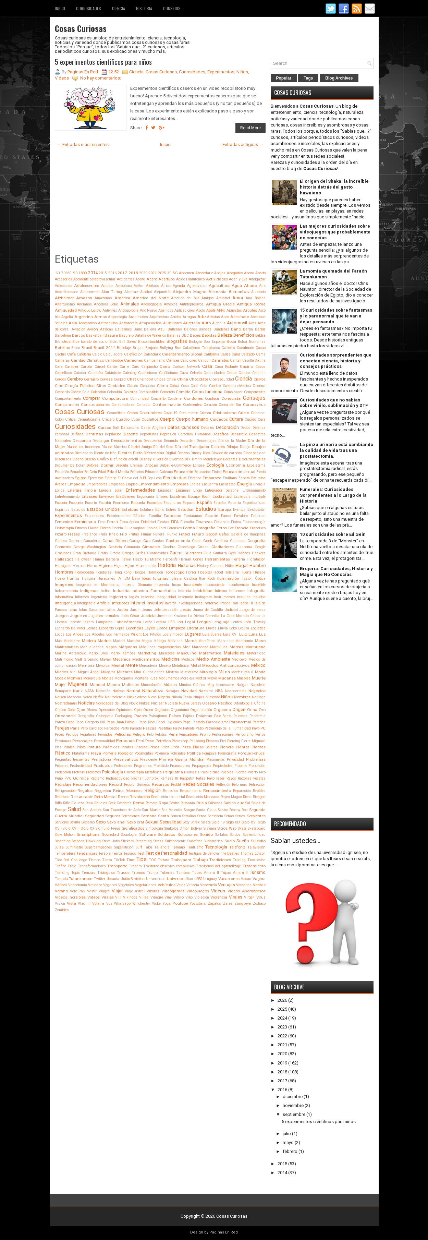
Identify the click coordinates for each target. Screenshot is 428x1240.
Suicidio (258, 841)
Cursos (104, 427)
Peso (149, 740)
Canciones (188, 360)
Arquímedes (138, 317)
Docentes (230, 459)
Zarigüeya (242, 903)
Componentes (255, 392)
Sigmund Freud (108, 828)
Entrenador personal (222, 490)
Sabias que (233, 802)
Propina (240, 765)
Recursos (160, 784)
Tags (308, 78)
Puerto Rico (256, 772)
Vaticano (95, 885)
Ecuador (76, 472)
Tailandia (162, 847)
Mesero (165, 665)
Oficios (60, 710)
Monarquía (92, 678)
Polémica (162, 753)
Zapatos (214, 903)
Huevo (60, 578)
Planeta (227, 747)
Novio (133, 703)
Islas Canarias (91, 609)
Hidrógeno (63, 566)
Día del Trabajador (192, 446)
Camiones (133, 360)
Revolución (140, 796)
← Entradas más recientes (83, 144)
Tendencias (86, 853)
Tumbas (183, 872)
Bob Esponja (214, 341)
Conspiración (67, 404)
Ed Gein (90, 472)
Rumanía (188, 803)
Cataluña (95, 373)
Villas (144, 897)
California (211, 354)
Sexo (101, 821)
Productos (103, 765)
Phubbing (197, 741)
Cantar (235, 360)
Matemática (210, 653)
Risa (89, 803)
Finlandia (222, 522)
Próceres (62, 765)
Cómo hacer (233, 392)
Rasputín (187, 778)
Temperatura (65, 853)
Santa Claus (206, 810)
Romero (151, 803)
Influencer (237, 591)
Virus (261, 897)
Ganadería (91, 541)
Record (115, 784)
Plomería (109, 753)
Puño (59, 778)
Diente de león (105, 453)
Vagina (259, 878)
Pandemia (257, 716)
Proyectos (93, 772)
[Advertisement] (160, 204)
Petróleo (163, 740)
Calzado (248, 354)
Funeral (159, 534)
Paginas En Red (223, 1232)
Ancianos (84, 304)
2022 (282, 1035)
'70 (63, 273)
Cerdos (60, 379)
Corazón (210, 404)
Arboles (250, 310)
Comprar (91, 398)
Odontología (243, 703)
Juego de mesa (252, 609)
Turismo (258, 872)
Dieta (138, 452)
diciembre (293, 1096)
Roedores (124, 803)
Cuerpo (167, 419)
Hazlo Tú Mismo (147, 559)
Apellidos (165, 310)
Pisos (154, 747)
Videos (62, 78)
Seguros (112, 816)
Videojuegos (197, 891)
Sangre (189, 810)
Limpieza (177, 628)
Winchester (141, 903)
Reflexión (223, 784)
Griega (128, 553)
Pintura (94, 747)
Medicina (170, 659)
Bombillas (257, 341)
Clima (162, 385)
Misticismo (189, 672)
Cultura (236, 419)
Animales (129, 303)
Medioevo (239, 659)
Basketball (94, 335)
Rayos (231, 778)
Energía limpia (82, 490)
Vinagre (156, 897)
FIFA (175, 521)
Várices (61, 885)
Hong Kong (122, 572)
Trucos (123, 872)
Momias (74, 678)
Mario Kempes (122, 653)
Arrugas (189, 317)
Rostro (174, 803)
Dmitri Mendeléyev (207, 459)
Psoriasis (191, 772)
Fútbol (184, 534)
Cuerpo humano (192, 419)
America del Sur (185, 298)
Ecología (215, 465)
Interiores (120, 603)
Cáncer (172, 360)
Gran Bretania (84, 553)
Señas (229, 816)
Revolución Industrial (168, 797)
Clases (132, 386)
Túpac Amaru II (234, 872)
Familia (155, 516)
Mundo (113, 684)
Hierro (92, 566)
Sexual (151, 821)
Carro (165, 366)
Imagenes (64, 584)
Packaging (123, 716)
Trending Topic (67, 872)
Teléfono (237, 847)
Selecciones (131, 816)
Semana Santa (155, 816)
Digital (171, 453)
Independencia (66, 591)
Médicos (188, 659)
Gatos (196, 541)
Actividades (217, 279)
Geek (207, 540)
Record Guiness (137, 784)
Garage (135, 541)
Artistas (213, 317)
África (166, 286)
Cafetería (84, 354)
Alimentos (239, 291)
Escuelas (154, 503)
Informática (64, 597)
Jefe (157, 609)
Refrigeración (65, 790)
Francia (241, 528)
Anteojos (171, 304)
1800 (82, 273)
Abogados (235, 273)
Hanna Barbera (106, 559)
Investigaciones (190, 603)
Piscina (141, 747)
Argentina (83, 316)
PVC (67, 778)
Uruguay (210, 879)
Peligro (139, 734)
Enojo (197, 490)
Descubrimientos (126, 440)
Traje (72, 866)
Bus (178, 348)
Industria (121, 590)
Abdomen (186, 273)
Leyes (150, 628)
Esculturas (172, 503)
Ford (162, 528)
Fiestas (163, 522)
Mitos (224, 671)
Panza (60, 722)
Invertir (170, 603)
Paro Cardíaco (92, 728)
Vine (168, 897)
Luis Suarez (212, 634)
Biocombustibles (151, 341)
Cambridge (114, 360)
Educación (183, 471)
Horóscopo (174, 572)
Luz (262, 634)
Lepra (119, 628)
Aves (252, 323)
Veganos (110, 885)
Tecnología (216, 847)
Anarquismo (65, 304)
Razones (245, 778)
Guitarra (220, 553)
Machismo (71, 641)
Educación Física (208, 472)
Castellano (63, 373)
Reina (118, 790)
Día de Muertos (114, 447)
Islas (73, 609)
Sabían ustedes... (295, 840)
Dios (206, 453)
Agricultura (219, 285)
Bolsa (242, 341)
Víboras (153, 891)
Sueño (242, 840)
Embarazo (212, 477)
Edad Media (118, 471)
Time (130, 860)
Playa (96, 753)
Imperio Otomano (137, 584)
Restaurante (82, 796)
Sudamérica (213, 841)
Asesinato (239, 316)
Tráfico (60, 866)
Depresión (168, 434)
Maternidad (256, 653)
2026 (282, 1000)
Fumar (146, 534)
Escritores (121, 503)
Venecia (192, 885)
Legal (190, 621)
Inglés (134, 597)
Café (71, 354)
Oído (71, 710)
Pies (58, 747)
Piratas (127, 747)
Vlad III (84, 903)
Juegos (62, 615)
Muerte (259, 678)
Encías (194, 484)
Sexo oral (135, 822)
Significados (133, 828)
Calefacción (133, 354)
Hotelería (231, 572)
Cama (261, 354)
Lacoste (75, 622)
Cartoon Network (186, 366)
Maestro (133, 641)
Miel (73, 672)
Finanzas (204, 521)
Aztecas (106, 329)
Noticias (86, 703)
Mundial (97, 684)
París (75, 728)
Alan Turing (111, 292)
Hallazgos (64, 559)
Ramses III (169, 778)
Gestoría (115, 547)
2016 (112, 273)
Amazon (84, 298)
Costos (132, 413)
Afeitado (152, 286)
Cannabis (220, 360)
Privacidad (235, 759)
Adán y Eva (238, 279)
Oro (262, 709)
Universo (175, 878)
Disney (145, 459)
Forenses (174, 528)
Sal (247, 803)
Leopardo (106, 628)
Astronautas (108, 323)
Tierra (107, 860)
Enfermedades (140, 490)
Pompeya (209, 753)
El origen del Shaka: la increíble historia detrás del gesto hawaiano (334, 187)
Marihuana (255, 647)
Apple (211, 310)
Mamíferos (207, 641)
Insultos (259, 597)
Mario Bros (98, 653)
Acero (151, 279)
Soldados (166, 834)
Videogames (172, 891)
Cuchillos (150, 419)
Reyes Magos (231, 797)
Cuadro (123, 419)
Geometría (63, 547)
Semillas (189, 816)
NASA (89, 691)
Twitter (99, 879)
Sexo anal (116, 822)
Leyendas (134, 628)
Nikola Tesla (181, 697)
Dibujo (245, 447)
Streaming (144, 841)
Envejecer (106, 496)
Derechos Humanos (194, 434)
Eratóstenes (125, 496)
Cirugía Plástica (80, 385)
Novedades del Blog (112, 703)
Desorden (187, 440)
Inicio (60, 8)
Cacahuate (245, 348)
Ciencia (118, 8)
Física (236, 522)
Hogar (241, 565)
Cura (262, 419)
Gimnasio (151, 546)
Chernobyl (145, 379)
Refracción (257, 784)
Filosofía (187, 522)
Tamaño (178, 847)
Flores (105, 528)
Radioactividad (118, 778)
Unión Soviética (133, 879)
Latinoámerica (127, 621)
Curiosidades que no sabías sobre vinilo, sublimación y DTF (334, 402)
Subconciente (175, 841)
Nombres (242, 697)
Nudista (171, 703)
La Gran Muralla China (240, 616)
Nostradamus (66, 703)
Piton (165, 747)
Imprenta (162, 584)
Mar (186, 647)
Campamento (154, 360)
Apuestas (234, 310)
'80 (68, 273)
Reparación (242, 790)
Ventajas (226, 884)
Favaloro (241, 516)
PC (263, 728)
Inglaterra (118, 596)
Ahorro (250, 285)
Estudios (205, 509)
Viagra (104, 891)
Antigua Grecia (220, 304)
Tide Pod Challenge (71, 860)
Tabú (148, 847)
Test (141, 853)
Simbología (154, 828)
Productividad (81, 765)
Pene (173, 734)
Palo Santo (223, 716)
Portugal (259, 753)
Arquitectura (159, 317)
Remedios (170, 790)
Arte (201, 316)
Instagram (203, 597)
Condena (175, 398)
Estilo (159, 509)
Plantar (242, 747)
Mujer (60, 684)
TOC (152, 860)
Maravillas (219, 647)
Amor (237, 297)
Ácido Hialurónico (190, 279)
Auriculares (172, 323)
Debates (207, 427)
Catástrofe (113, 373)
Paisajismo (158, 716)
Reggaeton (103, 790)
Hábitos (243, 553)
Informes (82, 597)
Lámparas (104, 622)
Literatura (196, 628)
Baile (138, 329)
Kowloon (180, 616)
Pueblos (227, 772)
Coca (185, 386)
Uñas (188, 879)
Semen (176, 816)
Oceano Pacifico (217, 703)
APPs (221, 310)
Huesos (259, 572)
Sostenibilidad (254, 834)
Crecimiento (188, 413)
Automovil (237, 322)
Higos (118, 566)
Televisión (256, 847)
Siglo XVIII (71, 828)
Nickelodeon (137, 697)
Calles (225, 354)
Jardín (135, 609)
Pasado (136, 728)
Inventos (155, 602)
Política (194, 753)
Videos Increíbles (70, 897)
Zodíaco (259, 903)
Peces (59, 734)
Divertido (176, 459)
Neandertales (235, 691)
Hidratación (256, 559)
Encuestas (227, 484)
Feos (102, 522)
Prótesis (78, 772)
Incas (176, 584)
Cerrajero (91, 379)
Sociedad (110, 834)
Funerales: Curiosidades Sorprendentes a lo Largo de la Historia (333, 495)
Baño (236, 329)
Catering (129, 373)
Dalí (116, 427)
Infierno (221, 591)
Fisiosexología (254, 522)
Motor (200, 678)
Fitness (81, 528)
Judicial (231, 609)
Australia (191, 323)
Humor (73, 578)
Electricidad (174, 477)
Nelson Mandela (68, 697)
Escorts (91, 503)
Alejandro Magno (189, 291)
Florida (117, 528)
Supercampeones (98, 847)
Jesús (185, 609)
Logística (258, 628)
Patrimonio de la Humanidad (228, 728)
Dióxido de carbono (226, 453)
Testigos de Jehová (203, 853)
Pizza (186, 747)
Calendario (152, 354)
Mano (260, 640)
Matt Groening (86, 659)
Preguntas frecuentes (72, 759)
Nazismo (205, 691)
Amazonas (103, 298)
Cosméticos (116, 413)
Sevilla (75, 822)
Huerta (246, 572)
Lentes (236, 622)
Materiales (234, 652)
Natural (133, 690)
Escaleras (178, 496)
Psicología (112, 771)
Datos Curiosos (183, 427)
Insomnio (185, 597)
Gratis (103, 553)
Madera (89, 640)
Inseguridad (166, 597)
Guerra (176, 552)
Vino (189, 897)
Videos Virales (100, 897)
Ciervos (260, 379)
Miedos (61, 672)
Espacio (189, 503)
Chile (171, 379)
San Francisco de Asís (121, 810)
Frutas (134, 534)
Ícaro (136, 578)
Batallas (174, 335)
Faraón (211, 515)
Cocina (259, 385)
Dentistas (94, 434)
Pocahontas (144, 753)
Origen (238, 709)
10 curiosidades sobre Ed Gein (333, 534)
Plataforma (80, 753)
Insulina (243, 597)
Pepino (205, 734)
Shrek (195, 822)
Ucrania (113, 879)
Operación (106, 710)
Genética (221, 541)
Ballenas (175, 329)
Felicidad (258, 516)
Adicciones (63, 286)
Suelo (229, 841)
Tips (141, 859)
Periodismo (244, 734)
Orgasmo (222, 709)
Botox (75, 348)
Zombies (62, 910)
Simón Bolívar (191, 828)
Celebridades (214, 373)
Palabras (204, 715)
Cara (59, 366)
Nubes (144, 703)
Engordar (165, 490)
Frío (123, 534)
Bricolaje (124, 348)
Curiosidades (88, 8)
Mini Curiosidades (149, 672)
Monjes (107, 678)
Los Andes (74, 634)
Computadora (115, 398)
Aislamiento (89, 292)
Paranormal (240, 722)
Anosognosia (151, 304)
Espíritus (62, 509)
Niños (242, 71)
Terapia (104, 853)
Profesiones (123, 765)
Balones (190, 329)
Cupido (250, 419)
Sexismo (88, 822)
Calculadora (113, 354)
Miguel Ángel (88, 672)
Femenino (64, 521)
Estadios (78, 509)
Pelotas (161, 734)
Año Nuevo (148, 310)
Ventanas (244, 885)
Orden (148, 710)
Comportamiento (68, 398)
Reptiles (259, 790)
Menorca (103, 665)
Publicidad (210, 772)
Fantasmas (193, 516)
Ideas (146, 578)
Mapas (111, 647)
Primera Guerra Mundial (182, 759)
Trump (152, 872)
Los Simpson (172, 634)
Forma (189, 528)
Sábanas (215, 803)
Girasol (203, 547)
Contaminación (166, 404)
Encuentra (210, 484)
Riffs (58, 803)
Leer (179, 622)
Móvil (212, 678)
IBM (126, 578)
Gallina (61, 541)
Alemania (217, 291)
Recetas (259, 778)
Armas (100, 316)
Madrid (119, 641)
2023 (282, 1027)
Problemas (256, 759)
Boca (231, 341)
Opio (138, 710)
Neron (87, 697)
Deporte (131, 434)
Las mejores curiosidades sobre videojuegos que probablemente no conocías (335, 232)
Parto (125, 728)
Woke (156, 903)
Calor (236, 354)
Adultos (107, 286)
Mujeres (77, 684)
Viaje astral (135, 891)
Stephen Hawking (86, 841)
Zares (228, 903)
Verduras (77, 891)
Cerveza (106, 379)
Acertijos (166, 279)
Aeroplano (123, 286)
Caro (135, 366)
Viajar (117, 890)
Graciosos (63, 553)
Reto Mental (105, 796)
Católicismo (168, 373)
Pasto (177, 728)
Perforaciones (223, 734)
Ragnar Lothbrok (145, 778)
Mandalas (225, 641)
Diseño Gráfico (97, 459)
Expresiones (94, 516)
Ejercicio (95, 477)
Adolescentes (86, 285)
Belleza (225, 335)
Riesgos (259, 797)
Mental (117, 665)
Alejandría (162, 292)
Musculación (151, 685)
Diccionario (84, 453)
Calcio (97, 354)
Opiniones (124, 710)
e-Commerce (181, 465)
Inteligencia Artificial (94, 603)
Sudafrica (195, 841)
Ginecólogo (186, 547)
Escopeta (76, 503)
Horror (191, 572)
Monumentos (169, 678)
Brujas (138, 348)
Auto (206, 323)
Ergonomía (145, 496)
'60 (57, 273)
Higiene (105, 565)
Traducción (256, 860)
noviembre (293, 1105)
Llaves (211, 628)
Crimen (205, 413)
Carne (124, 366)
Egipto (80, 477)
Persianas (63, 741)
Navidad (189, 690)
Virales (235, 897)
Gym (232, 553)
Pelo (150, 734)
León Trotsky (254, 622)
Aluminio (258, 292)
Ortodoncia (65, 715)
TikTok (119, 860)
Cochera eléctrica (237, 386)
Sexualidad (171, 821)
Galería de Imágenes (248, 534)
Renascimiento (217, 790)
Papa (70, 722)
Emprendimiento (153, 484)
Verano (61, 891)
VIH (118, 897)
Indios (106, 591)
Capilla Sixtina (254, 360)
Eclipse (199, 465)
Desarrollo (239, 434)
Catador (80, 373)
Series (240, 816)
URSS (198, 879)
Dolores (93, 465)
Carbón (86, 366)
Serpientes (256, 816)
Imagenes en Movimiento (97, 584)
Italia (110, 609)
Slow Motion (65, 834)
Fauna (226, 516)
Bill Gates (127, 341)
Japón (122, 609)
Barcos (78, 335)
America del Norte (151, 298)
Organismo (180, 710)
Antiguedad (66, 310)
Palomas (240, 716)
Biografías (177, 341)
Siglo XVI (249, 822)
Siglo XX (88, 828)
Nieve (152, 697)
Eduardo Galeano (159, 472)
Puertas (240, 772)
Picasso (212, 741)
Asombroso (87, 323)
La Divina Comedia (204, 616)
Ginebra (168, 547)
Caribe (112, 366)
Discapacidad (254, 453)
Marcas (236, 647)
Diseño (77, 459)
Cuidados (219, 419)
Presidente (148, 759)
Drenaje (136, 465)
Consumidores (123, 404)
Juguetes (78, 615)
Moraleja (187, 678)
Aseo (225, 317)
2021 (152, 273)
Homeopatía (84, 572)
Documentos (64, 465)
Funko (172, 534)
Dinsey (196, 453)
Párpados (112, 728)
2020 (143, 273)
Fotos (222, 528)
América (122, 298)
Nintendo (213, 697)
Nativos (118, 691)
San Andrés (92, 810)
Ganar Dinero (114, 540)
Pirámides (111, 747)
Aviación (78, 329)
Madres (104, 640)
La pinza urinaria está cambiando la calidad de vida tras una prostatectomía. (336, 450)
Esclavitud (222, 496)
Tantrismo (195, 847)
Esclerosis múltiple (250, 496)
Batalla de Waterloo (150, 335)
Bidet (113, 341)
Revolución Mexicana (202, 797)
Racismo (97, 778)
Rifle (66, 803)
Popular (284, 78)
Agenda (179, 286)
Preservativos (125, 759)
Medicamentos (146, 659)
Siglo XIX (233, 822)
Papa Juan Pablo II (122, 722)
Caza (184, 373)
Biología (195, 341)
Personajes (82, 740)
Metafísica (180, 665)
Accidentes (125, 279)
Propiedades (223, 765)
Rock (112, 803)
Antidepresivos (192, 304)
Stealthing (63, 841)
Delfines (77, 434)
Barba (248, 329)
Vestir (92, 891)
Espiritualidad (254, 503)
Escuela (138, 502)
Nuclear (157, 703)
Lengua (204, 621)
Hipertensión (146, 566)
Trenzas (88, 872)
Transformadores (92, 866)
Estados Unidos (103, 509)
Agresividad (197, 286)
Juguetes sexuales (103, 616)
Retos (123, 796)
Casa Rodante (226, 366)
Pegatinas (88, 734)
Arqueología (117, 317)
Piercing (233, 741)
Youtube (180, 903)
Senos (202, 816)
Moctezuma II (242, 672)
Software (147, 834)
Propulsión (257, 765)
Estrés (171, 509)
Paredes (259, 722)
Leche (147, 622)
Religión (153, 790)
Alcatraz (131, 292)
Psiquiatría (173, 772)
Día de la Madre (232, 440)
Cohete (76, 392)
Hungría (88, 578)
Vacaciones (229, 878)
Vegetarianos (145, 885)
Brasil (87, 347)
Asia (73, 323)
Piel (223, 741)
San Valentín (172, 810)
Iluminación (228, 578)
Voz (109, 903)
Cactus (60, 354)
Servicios (62, 822)
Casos (260, 366)
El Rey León (152, 478)
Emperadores (97, 484)
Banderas (221, 329)
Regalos (85, 790)
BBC (185, 335)
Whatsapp (122, 903)
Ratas (200, 778)
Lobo (233, 628)
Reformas (239, 784)
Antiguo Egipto (89, 310)
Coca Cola (199, 386)
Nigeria (164, 697)
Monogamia (123, 678)
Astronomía (128, 323)
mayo (288, 1142)
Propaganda (201, 765)
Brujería (151, 348)
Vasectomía (77, 885)
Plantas (259, 747)
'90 (75, 273)
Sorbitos (221, 834)
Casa (207, 366)
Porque (244, 753)
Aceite (140, 279)
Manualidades (91, 647)
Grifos (140, 553)
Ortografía (85, 716)
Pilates (69, 747)
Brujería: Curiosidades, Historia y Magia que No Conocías (336, 571)
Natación (103, 691)
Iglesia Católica (184, 578)
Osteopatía (104, 716)
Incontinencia (238, 584)
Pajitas (188, 716)
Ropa (163, 802)
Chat (131, 379)
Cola (85, 392)
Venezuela (208, 885)
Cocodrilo (62, 392)
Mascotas (167, 653)
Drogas (151, 465)
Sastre (223, 810)
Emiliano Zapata (236, 478)
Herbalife (170, 559)
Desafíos (220, 434)
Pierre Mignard (253, 741)
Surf (139, 847)
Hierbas (79, 566)
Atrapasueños (150, 323)
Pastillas (165, 728)
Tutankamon (81, 878)
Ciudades (116, 385)
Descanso (82, 440)
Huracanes (106, 578)
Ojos (80, 709)
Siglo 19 (218, 822)
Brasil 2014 (104, 347)
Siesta (206, 822)
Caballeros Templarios (201, 348)
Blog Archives (339, 78)
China (182, 379)
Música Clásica (192, 685)
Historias (187, 565)
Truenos (138, 872)
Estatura (147, 509)
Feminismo (85, 521)
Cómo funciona (207, 391)
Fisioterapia (64, 528)
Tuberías (167, 872)
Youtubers (197, 903)
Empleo (131, 484)
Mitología (208, 672)
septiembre (294, 1114)
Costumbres (150, 412)
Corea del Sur (230, 404)
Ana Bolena (256, 298)
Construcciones (95, 404)
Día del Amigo (140, 447)
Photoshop (180, 741)
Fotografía (206, 528)
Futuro (198, 534)
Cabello (228, 347)
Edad (102, 472)
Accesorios (63, 279)
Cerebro (75, 379)
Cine (59, 385)
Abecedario (204, 273)
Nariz (78, 690)
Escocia (61, 503)
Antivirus (109, 310)
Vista (71, 903)
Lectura (160, 622)
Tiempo (94, 860)
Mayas (105, 659)
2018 (133, 272)
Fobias (152, 528)
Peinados (105, 734)
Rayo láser (215, 778)
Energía (244, 483)
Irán (235, 603)
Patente (189, 728)
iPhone (225, 603)
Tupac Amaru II (205, 872)
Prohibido (161, 765)
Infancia (184, 591)
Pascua (150, 728)
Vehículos (166, 884)
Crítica (70, 419)
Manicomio (244, 641)
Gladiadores (222, 546)
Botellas (62, 347)
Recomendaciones (90, 784)
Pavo (255, 728)
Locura (243, 628)
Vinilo (178, 897)
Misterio (172, 672)
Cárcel (100, 366)
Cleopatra (147, 386)
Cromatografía (88, 419)
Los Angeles (95, 634)
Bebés (195, 335)
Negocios (257, 690)
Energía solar (111, 490)
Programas (143, 765)
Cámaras (62, 360)
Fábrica (139, 516)
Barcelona (63, 335)
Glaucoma (244, 547)
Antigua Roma (251, 304)
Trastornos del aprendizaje (218, 866)
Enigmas (183, 490)
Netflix (98, 697)
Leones (92, 628)
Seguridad (94, 816)
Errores (162, 496)
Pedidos (72, 734)
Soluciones (188, 834)
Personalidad (104, 741)
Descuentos (153, 440)
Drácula (121, 465)
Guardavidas (157, 553)
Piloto (81, 747)
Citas (101, 385)
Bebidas (209, 335)
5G (175, 273)
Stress (158, 841)
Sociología (129, 834)
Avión (92, 329)
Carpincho (149, 366)
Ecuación (62, 472)
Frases (74, 534)
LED (171, 622)
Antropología (128, 310)
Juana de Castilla (208, 609)
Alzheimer (64, 298)
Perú (140, 740)
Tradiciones (220, 859)
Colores (130, 391)
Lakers (88, 622)
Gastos (158, 541)
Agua (237, 285)
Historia (144, 8)
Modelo (60, 678)
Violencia (218, 897)
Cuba (135, 419)
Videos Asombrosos (247, 891)
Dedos (245, 427)
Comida (183, 391)
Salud (74, 809)
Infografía (256, 590)
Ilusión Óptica (254, 578)
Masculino (186, 653)
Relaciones (134, 790)
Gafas (224, 534)
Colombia (114, 392)
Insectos (148, 597)
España (204, 502)
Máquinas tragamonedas (160, 647)
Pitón (175, 747)
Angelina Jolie (106, 304)
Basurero (126, 335)
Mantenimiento (66, 647)
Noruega (259, 697)
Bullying (166, 348)
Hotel (218, 572)
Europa (224, 509)
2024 (282, 1018)
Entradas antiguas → (243, 144)
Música (170, 684)
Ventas (259, 884)
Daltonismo (130, 427)
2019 (282, 1063)
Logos (59, 634)
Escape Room (199, 496)
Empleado (116, 484)
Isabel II (246, 603)
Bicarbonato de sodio (90, 341)
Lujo (243, 634)
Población (125, 753)
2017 (122, 272)
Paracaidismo (217, 722)
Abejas (219, 273)
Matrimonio (64, 659)
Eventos (239, 509)
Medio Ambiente (213, 659)
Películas (122, 734)
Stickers (127, 841)
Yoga (166, 903)
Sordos (235, 834)
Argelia (67, 317)
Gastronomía (178, 540)
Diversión (160, 459)
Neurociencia (115, 697)
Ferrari (112, 522)
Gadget (211, 534)
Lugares (193, 634)
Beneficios (243, 335)
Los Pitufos (152, 634)
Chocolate (198, 379)
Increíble (259, 584)
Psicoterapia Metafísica (143, 772)
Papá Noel (146, 722)
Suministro (74, 847)
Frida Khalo (108, 534)
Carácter (71, 366)
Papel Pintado (194, 722)
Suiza (59, 847)
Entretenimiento (67, 496)
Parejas (62, 728)
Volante (98, 903)
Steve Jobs (111, 841)
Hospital (205, 572)
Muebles (243, 678)
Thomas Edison (253, 853)
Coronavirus (254, 404)
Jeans (147, 609)
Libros (162, 628)
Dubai (164, 465)
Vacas (246, 879)
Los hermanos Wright (124, 634)
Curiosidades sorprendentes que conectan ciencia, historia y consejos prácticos (335, 360)
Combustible (148, 392)
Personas (125, 740)
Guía (207, 553)
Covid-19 (170, 413)
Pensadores (188, 734)
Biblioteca (63, 341)
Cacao (261, 348)
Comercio (167, 392)
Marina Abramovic (70, 653)
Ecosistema (256, 465)
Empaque (76, 484)
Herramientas (217, 559)
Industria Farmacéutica (154, 590)
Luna (253, 634)
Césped (120, 379)
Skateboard (257, 828)
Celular (244, 373)
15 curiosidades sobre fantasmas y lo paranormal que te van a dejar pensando (336, 316)
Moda (260, 672)
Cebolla (196, 373)
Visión (60, 903)
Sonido (206, 834)
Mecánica (122, 659)
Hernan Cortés (191, 559)
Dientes (125, 452)
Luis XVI (230, 634)
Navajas (172, 691)
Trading (239, 860)
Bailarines (123, 329)
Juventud (164, 616)
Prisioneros (216, 759)
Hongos (139, 572)
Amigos (207, 298)
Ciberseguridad (221, 379)
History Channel (210, 566)
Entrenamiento (254, 490)
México (258, 665)
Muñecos (130, 684)
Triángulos (106, 872)
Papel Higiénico (168, 722)
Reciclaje (63, 784)
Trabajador (181, 859)
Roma (138, 802)
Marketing (147, 653)
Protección (63, 772)
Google (260, 547)
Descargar (101, 440)
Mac (58, 641)
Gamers (75, 541)
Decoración (227, 427)
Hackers (259, 553)
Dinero (183, 452)
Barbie (260, 329)
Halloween (83, 559)
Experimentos (220, 71)
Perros (260, 734)
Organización (201, 710)
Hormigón (155, 572)
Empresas (179, 484)
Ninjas (198, 697)
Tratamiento (254, 866)
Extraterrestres (119, 516)
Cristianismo (224, 412)
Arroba (175, 317)
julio (287, 1133)
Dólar (80, 465)
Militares (125, 672)
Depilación (113, 434)
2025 (162, 273)
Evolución (256, 509)
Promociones (180, 765)
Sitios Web (226, 828)
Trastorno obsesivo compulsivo (168, 866)
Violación (201, 897)
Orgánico (162, 710)
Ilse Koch (207, 578)
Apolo (200, 310)
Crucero (108, 419)
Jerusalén (170, 609)
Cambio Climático (87, 360)
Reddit (176, 784)
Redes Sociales (198, 784)
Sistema (210, 828)
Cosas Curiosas (81, 28)
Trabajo (200, 859)
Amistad (223, 298)
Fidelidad (148, 522)
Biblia (260, 335)
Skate (242, 828)
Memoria (86, 665)
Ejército (110, 478)
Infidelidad (202, 590)
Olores (91, 710)
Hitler (229, 566)
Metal (196, 665)
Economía (235, 465)
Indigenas (89, 590)
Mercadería (148, 665)
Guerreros (193, 553)
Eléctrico (194, 478)
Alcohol (146, 292)
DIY (188, 459)
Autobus (218, 323)
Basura (111, 335)
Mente (131, 665)
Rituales (100, 803)
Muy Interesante (220, 685)
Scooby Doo (238, 810)
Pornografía (227, 753)
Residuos (62, 797)
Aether (139, 286)
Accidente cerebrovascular (94, 279)
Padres (140, 715)
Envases (89, 496)
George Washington (89, 547)
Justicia (148, 615)
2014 (93, 272)
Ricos (247, 797)
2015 (103, 273)
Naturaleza (152, 690)
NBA (219, 691)
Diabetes (218, 447)
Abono (249, 273)
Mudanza (227, 678)
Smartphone (88, 834)
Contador (143, 404)
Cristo (243, 412)
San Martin (151, 810)
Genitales (237, 541)
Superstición (124, 847)
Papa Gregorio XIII (90, 722)
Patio (200, 728)
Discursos (63, 459)
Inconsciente (214, 584)
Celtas (232, 373)
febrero (290, 1151)
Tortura (163, 860)
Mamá (191, 640)
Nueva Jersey (190, 703)
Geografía (256, 540)
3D (169, 273)
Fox (231, 528)
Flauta (93, 528)
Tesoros (129, 853)
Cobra (174, 386)
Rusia (201, 802)
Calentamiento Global (182, 354)
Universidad (156, 879)
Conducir (212, 398)
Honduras (104, 572)
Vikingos (130, 897)
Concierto (158, 398)
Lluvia (223, 628)
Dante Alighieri (153, 427)
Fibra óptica (129, 522)
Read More (250, 127)
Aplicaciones (184, 310)
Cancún (204, 360)
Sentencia (215, 816)
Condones (193, 398)
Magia (147, 641)
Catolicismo (147, 373)
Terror (117, 853)
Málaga (160, 641)
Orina (252, 709)
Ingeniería (99, 597)
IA (119, 578)
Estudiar (186, 509)
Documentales (252, 459)
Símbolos (171, 828)
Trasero (135, 866)
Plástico (63, 753)
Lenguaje (220, 621)
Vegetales (126, 885)
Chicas (160, 379)
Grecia (115, 553)
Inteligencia (65, 603)
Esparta (234, 503)
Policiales (178, 753)
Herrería (238, 559)
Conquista (231, 398)
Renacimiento (190, 790)
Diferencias (154, 452)
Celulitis (259, 373)
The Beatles (229, 853)
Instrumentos (224, 597)
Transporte (117, 866)
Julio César (130, 616)
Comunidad (139, 398)
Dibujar (233, 447)
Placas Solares (205, 747)
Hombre (257, 565)
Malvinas (175, 641)
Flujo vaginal (134, 528)
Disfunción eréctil (124, 459)
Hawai (126, 559)
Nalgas (242, 685)
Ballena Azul (155, 329)
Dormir (107, 465)
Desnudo (171, 440)
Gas (146, 540)
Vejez (180, 885)
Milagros (108, 672)
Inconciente (193, 584)
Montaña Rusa (146, 678)
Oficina (260, 703)
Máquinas (128, 647)
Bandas (205, 329)
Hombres (64, 572)
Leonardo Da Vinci (70, 628)
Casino (246, 366)
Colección (98, 392)
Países (175, 715)
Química (81, 778)
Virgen (249, 897)
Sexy (186, 822)
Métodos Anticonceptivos (225, 665)
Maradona (200, 647)
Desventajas (207, 440)
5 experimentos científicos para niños (103, 61)
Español (220, 503)
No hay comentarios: (100, 78)
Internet (138, 602)
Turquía (61, 879)
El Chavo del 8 (130, 478)
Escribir (105, 503)
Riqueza (77, 803)
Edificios (137, 472)
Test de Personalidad (166, 853)
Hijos (129, 565)
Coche (215, 385)
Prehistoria (101, 759)
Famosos (172, 515)
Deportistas (149, 434)
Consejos (172, 8)
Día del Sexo (163, 447)
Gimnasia (132, 547)
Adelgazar (257, 279)
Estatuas (130, 509)
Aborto (260, 273)
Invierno (211, 603)
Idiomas (160, 578)
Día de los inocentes (83, 447)
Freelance (89, 534)
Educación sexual (239, 471)
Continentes (192, 404)
